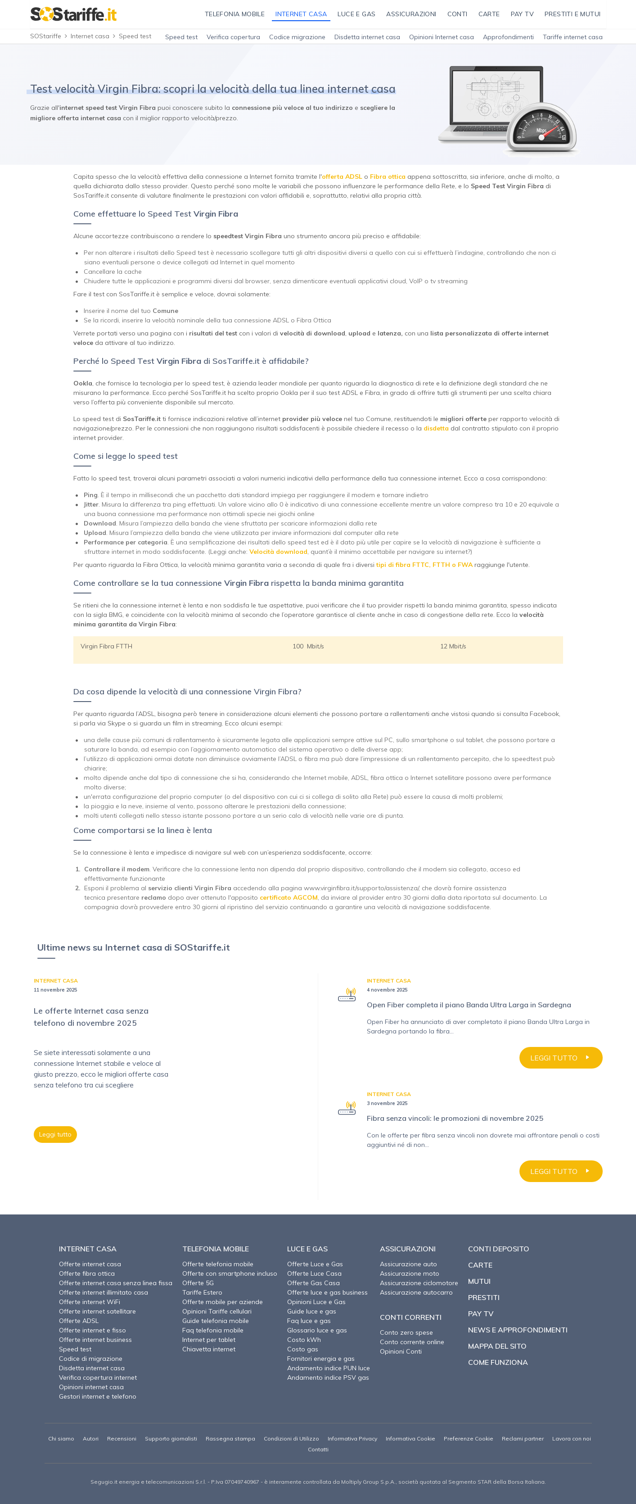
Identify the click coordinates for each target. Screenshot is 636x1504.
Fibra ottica (388, 176)
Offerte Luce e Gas (315, 1264)
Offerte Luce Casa (314, 1273)
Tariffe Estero (202, 1292)
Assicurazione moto (409, 1273)
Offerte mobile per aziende (222, 1302)
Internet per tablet (208, 1340)
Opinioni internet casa (91, 1387)
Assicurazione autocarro (416, 1292)
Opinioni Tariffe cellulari (217, 1311)
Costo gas (302, 1349)
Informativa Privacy (352, 1438)
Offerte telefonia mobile (217, 1264)
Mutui (479, 1281)
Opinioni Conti (401, 1351)
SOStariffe (45, 36)
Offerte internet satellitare (97, 1311)
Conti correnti (411, 1317)
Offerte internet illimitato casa (103, 1292)
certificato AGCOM (289, 897)
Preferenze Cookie (468, 1438)
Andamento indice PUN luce (328, 1368)
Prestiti (484, 1297)
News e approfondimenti (518, 1329)
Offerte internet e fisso (92, 1330)
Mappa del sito (497, 1345)
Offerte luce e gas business (327, 1292)
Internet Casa (88, 1248)
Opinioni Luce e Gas (316, 1302)
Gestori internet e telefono (97, 1396)
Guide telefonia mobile (215, 1321)
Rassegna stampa (230, 1438)
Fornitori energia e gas (321, 1359)
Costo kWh (304, 1340)
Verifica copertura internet (98, 1377)
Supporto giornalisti (171, 1438)
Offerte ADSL (79, 1321)
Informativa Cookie (410, 1438)
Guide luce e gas (311, 1311)
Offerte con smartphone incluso (229, 1273)
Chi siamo (61, 1438)
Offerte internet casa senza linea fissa (115, 1283)
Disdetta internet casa (367, 37)
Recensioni (121, 1438)
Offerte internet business (95, 1340)
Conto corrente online (412, 1342)
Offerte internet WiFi (89, 1302)
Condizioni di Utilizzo (291, 1438)
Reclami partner (523, 1438)
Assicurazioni (408, 1248)
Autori (91, 1438)
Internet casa (90, 36)
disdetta (436, 428)
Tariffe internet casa (573, 37)
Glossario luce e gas (317, 1330)
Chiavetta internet (208, 1349)
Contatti (318, 1449)
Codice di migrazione (90, 1359)
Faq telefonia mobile (213, 1330)
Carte (480, 1264)
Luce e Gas (307, 1248)
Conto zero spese (406, 1332)
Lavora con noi (571, 1438)
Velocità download (278, 552)
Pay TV (480, 1313)
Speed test (181, 37)
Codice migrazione (297, 37)
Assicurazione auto (408, 1264)
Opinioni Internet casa (441, 37)
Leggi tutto (55, 1134)
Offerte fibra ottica (87, 1273)
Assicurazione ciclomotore (419, 1283)
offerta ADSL (342, 176)
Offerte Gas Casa (313, 1283)
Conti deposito (498, 1248)
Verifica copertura (233, 37)
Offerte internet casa (90, 1264)
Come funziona (498, 1362)
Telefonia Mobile (215, 1248)
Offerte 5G (198, 1283)
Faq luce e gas (309, 1321)
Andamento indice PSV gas (328, 1377)
